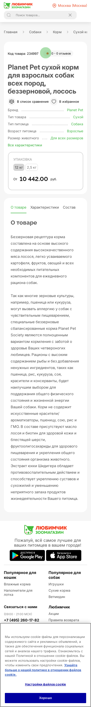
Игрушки (56, 584)
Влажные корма (17, 584)
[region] (45, 665)
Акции (54, 614)
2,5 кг (31, 167)
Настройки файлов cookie (45, 684)
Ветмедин (57, 597)
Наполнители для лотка (18, 592)
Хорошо (45, 698)
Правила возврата (64, 620)
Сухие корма (59, 590)
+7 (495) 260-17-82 (21, 620)
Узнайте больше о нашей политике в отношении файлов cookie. (43, 669)
